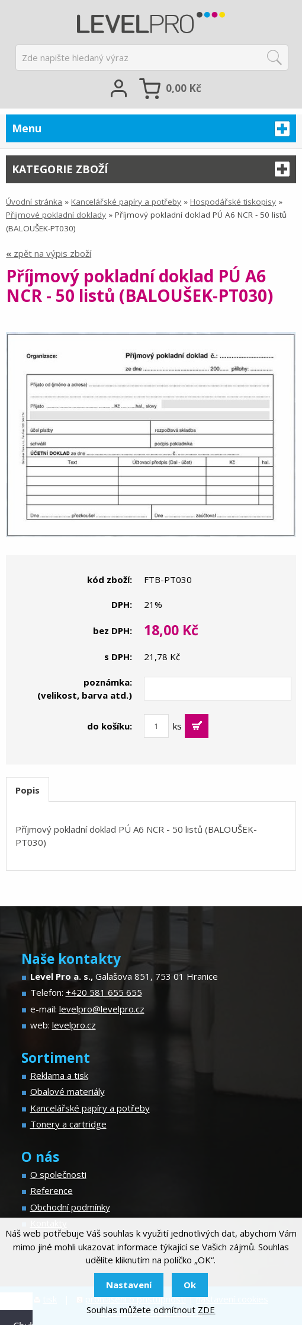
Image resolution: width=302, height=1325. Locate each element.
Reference (51, 1190)
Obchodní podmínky (70, 1207)
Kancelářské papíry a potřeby (126, 201)
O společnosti (58, 1174)
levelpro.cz (74, 1025)
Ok (190, 1285)
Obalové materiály (67, 1091)
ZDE (206, 1310)
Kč (183, 88)
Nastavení (129, 1285)
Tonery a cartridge (68, 1124)
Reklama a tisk (59, 1075)
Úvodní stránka (34, 201)
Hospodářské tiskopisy (233, 201)
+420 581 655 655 (104, 992)
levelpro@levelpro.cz (101, 1009)
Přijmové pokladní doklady (56, 214)
